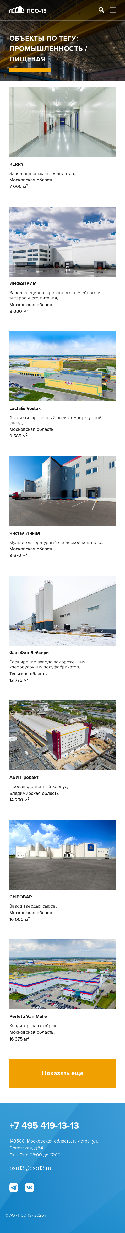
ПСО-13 (28, 10)
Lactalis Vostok (25, 408)
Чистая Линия (24, 533)
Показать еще (62, 1073)
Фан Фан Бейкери (29, 653)
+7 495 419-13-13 (44, 1125)
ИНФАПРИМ (23, 283)
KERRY (16, 164)
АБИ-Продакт (24, 777)
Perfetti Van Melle (28, 1016)
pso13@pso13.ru (30, 1168)
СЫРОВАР (20, 897)
